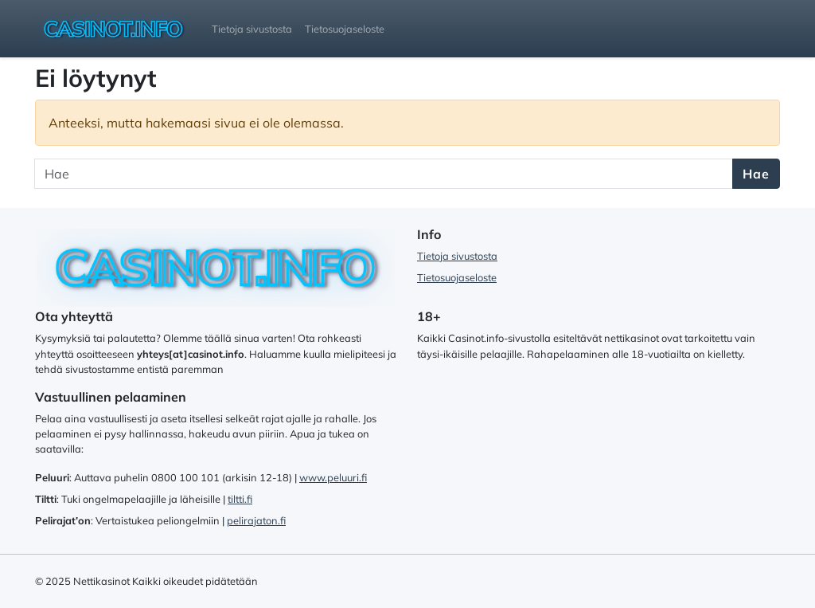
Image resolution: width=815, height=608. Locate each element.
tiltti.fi (240, 498)
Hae (756, 174)
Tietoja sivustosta (252, 28)
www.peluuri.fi (333, 477)
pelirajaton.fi (256, 520)
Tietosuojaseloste (344, 28)
